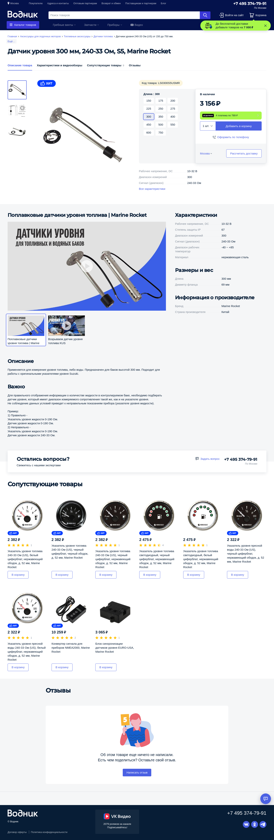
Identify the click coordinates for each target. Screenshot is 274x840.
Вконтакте (246, 824)
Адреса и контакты (58, 3)
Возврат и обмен (111, 3)
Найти (205, 15)
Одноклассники (254, 824)
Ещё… (11, 41)
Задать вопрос (210, 458)
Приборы (113, 24)
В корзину (18, 574)
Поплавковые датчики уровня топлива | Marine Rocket (77, 215)
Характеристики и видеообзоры (59, 65)
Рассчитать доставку (244, 153)
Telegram (263, 824)
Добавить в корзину (239, 126)
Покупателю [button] (36, 3)
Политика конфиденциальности (49, 832)
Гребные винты (63, 24)
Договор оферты (17, 832)
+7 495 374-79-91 (249, 3)
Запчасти (90, 24)
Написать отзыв (137, 772)
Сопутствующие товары (105, 65)
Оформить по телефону (233, 137)
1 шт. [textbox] (206, 125)
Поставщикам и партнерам (140, 3)
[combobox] (208, 126)
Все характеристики (152, 188)
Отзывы (134, 65)
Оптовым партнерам (85, 3)
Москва (14, 3)
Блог (163, 3)
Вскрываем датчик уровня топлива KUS (65, 340)
